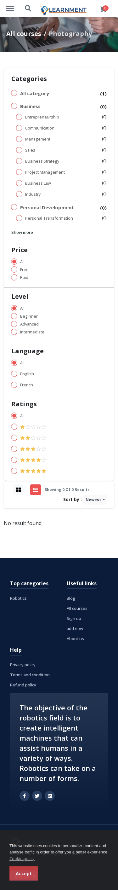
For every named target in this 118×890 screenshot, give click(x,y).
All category (34, 93)
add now (75, 628)
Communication (39, 128)
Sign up (74, 618)
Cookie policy (22, 858)
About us (75, 638)
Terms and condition (30, 675)
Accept (24, 873)
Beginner (29, 316)
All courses (23, 33)
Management (37, 139)
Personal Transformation (49, 218)
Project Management (45, 172)
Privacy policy (23, 665)
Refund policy (23, 685)
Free (24, 269)
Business (30, 106)
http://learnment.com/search (28, 8)
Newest (94, 499)
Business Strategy (42, 161)
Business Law (38, 183)
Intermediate (32, 332)
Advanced (29, 324)
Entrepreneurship (42, 117)
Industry (33, 194)
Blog (71, 598)
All (22, 261)
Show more (22, 232)
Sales (30, 150)
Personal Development (47, 207)
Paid (24, 277)
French (26, 385)
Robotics (18, 598)
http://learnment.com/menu (13, 5)
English (27, 374)
